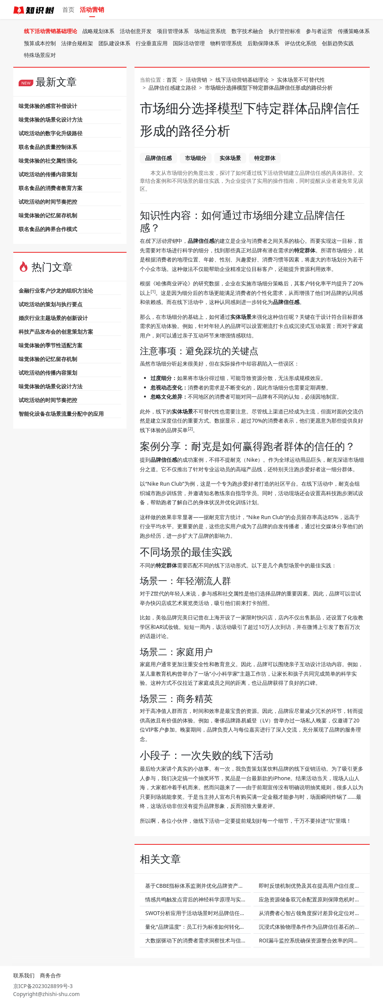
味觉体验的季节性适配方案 (50, 345)
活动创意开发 (136, 31)
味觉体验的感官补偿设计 (48, 105)
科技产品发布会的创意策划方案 (56, 331)
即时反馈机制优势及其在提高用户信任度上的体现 (317, 885)
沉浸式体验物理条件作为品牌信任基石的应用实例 (317, 926)
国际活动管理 (189, 43)
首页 (68, 9)
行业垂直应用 (152, 43)
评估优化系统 (301, 43)
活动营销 (92, 9)
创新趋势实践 (338, 43)
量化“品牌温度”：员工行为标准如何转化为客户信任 (205, 926)
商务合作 (50, 975)
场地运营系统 (210, 31)
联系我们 (24, 975)
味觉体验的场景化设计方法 (50, 119)
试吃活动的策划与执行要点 (50, 304)
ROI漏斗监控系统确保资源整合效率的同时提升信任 (319, 940)
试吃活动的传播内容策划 (48, 174)
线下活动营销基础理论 (50, 31)
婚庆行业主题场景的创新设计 (53, 317)
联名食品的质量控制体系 (48, 146)
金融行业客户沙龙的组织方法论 (56, 290)
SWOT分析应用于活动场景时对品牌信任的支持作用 (205, 913)
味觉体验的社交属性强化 (48, 160)
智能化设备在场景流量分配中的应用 (61, 413)
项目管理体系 (173, 31)
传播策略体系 (354, 31)
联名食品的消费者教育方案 (50, 188)
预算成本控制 (40, 43)
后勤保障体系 (263, 43)
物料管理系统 (226, 43)
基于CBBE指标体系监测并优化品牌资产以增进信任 (205, 885)
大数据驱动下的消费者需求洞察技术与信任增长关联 (206, 940)
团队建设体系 (114, 43)
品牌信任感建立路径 (172, 87)
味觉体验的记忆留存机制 (48, 215)
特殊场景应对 (40, 55)
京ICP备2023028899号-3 (43, 986)
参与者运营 (319, 31)
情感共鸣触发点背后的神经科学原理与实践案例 (201, 899)
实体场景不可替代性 (301, 79)
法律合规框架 (77, 43)
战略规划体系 (98, 31)
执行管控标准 (285, 31)
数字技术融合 (247, 31)
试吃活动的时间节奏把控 (48, 201)
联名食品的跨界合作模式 (48, 229)
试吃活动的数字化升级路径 (50, 133)
